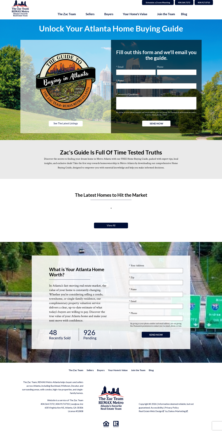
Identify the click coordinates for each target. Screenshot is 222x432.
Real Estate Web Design (151, 411)
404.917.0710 (62, 404)
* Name (120, 80)
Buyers (101, 370)
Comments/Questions (127, 94)
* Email (119, 66)
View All (111, 225)
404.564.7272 (47, 404)
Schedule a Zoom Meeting (156, 2)
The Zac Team (76, 370)
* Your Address (136, 265)
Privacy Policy (172, 407)
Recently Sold (61, 334)
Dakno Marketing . (178, 411)
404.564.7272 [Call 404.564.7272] (182, 2)
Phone (160, 66)
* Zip (131, 277)
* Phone (133, 313)
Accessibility (157, 407)
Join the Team (166, 14)
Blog (184, 14)
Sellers (90, 370)
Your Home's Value (118, 370)
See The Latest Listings (65, 123)
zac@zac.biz (77, 404)
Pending (94, 334)
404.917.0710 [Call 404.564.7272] (203, 2)
